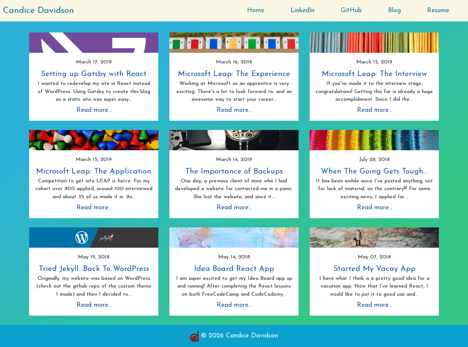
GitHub (351, 10)
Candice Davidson (38, 10)
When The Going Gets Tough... (374, 171)
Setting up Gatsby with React (94, 74)
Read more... (93, 110)
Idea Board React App (234, 269)
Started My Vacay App (374, 269)
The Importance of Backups (234, 171)
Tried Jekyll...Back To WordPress (94, 269)
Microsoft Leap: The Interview (374, 74)
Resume (438, 10)
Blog (394, 10)
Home (255, 10)
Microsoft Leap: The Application (93, 171)
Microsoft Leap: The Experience (234, 74)
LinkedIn (302, 10)
